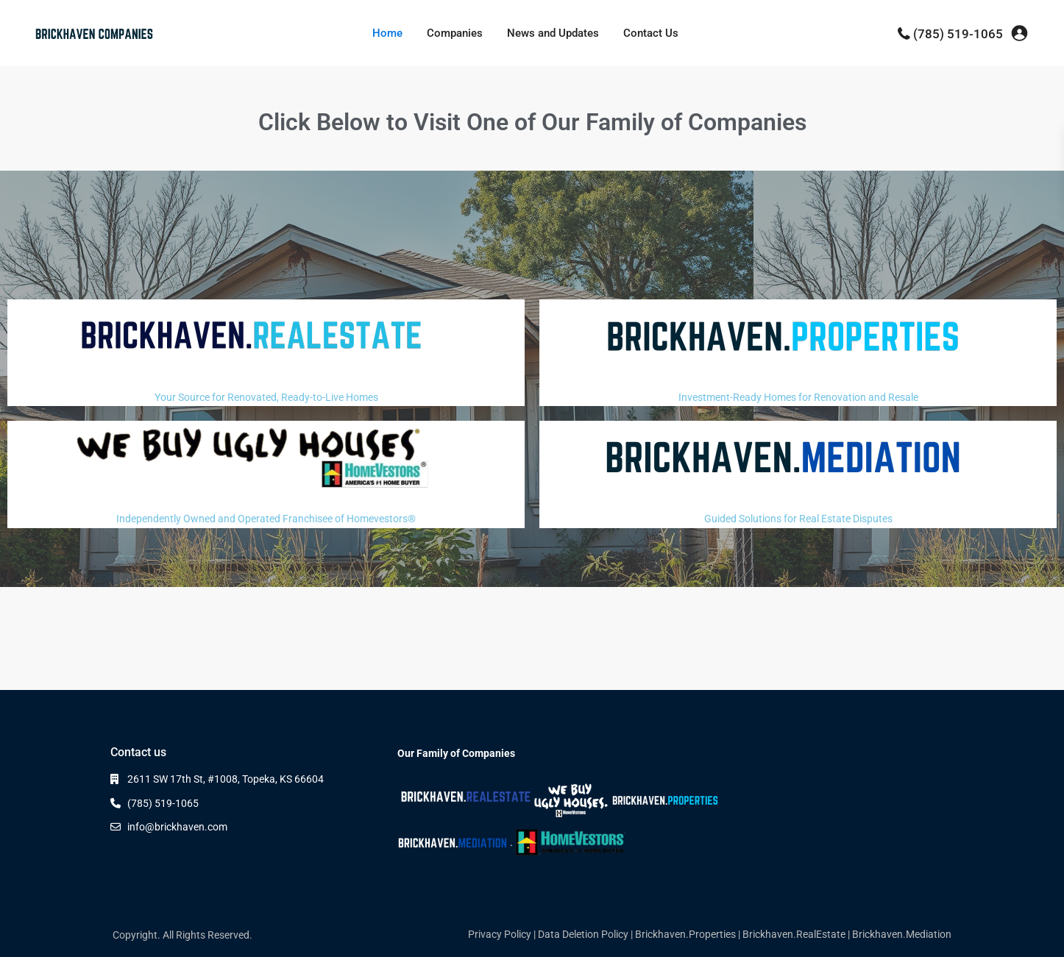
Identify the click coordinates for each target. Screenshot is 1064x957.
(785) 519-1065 (958, 33)
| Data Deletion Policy (580, 934)
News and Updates (553, 33)
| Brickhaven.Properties (683, 934)
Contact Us (650, 33)
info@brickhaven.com (177, 827)
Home (387, 33)
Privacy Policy (499, 934)
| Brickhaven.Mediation (899, 934)
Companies (455, 33)
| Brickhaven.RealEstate (791, 934)
